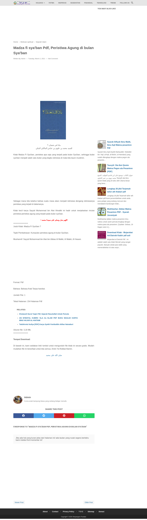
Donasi (102, 512)
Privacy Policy (68, 512)
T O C (81, 512)
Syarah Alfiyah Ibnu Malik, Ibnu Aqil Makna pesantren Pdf (119, 145)
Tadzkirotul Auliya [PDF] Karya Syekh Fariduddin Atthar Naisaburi (46, 324)
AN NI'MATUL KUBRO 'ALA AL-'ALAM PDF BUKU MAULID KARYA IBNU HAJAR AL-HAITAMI (48, 319)
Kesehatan (75, 3)
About (45, 512)
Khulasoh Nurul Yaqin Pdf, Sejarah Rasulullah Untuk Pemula (44, 314)
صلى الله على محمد (54, 355)
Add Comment (53, 59)
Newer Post (19, 502)
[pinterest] (64, 415)
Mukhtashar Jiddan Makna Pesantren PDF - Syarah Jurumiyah (119, 212)
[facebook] (23, 415)
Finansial (88, 3)
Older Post (89, 502)
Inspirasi (62, 3)
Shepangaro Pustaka (79, 517)
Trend (113, 3)
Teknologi (101, 3)
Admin (23, 59)
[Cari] (132, 3)
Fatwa (51, 3)
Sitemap (91, 512)
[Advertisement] (54, 24)
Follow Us (124, 3)
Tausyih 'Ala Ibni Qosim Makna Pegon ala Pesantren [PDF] (120, 168)
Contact (55, 512)
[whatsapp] (84, 415)
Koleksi (39, 3)
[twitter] (44, 415)
